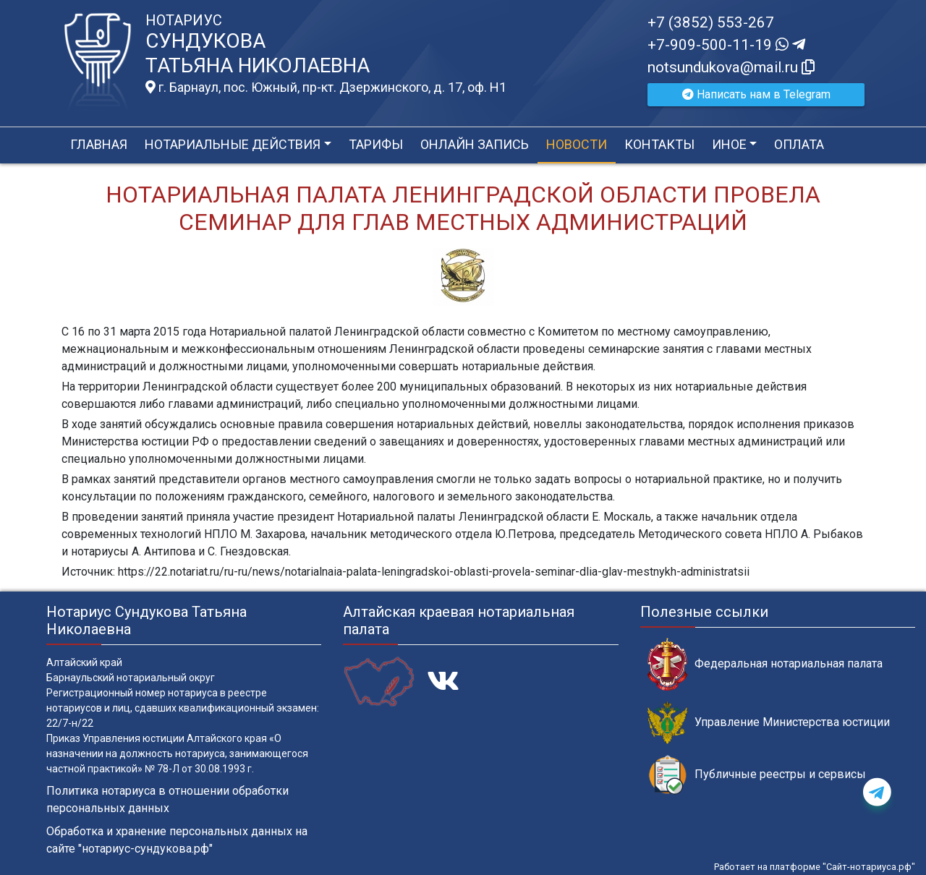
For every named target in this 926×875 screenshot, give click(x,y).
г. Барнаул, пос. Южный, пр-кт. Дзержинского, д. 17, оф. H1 (325, 87)
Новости (576, 144)
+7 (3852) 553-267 (710, 22)
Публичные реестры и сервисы (756, 775)
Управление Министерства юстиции (768, 722)
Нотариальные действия (232, 144)
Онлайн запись (474, 144)
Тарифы (376, 144)
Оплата (799, 144)
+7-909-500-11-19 (726, 45)
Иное (729, 144)
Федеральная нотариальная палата (765, 664)
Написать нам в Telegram (756, 94)
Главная (98, 144)
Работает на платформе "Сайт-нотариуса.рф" (814, 866)
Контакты (659, 144)
